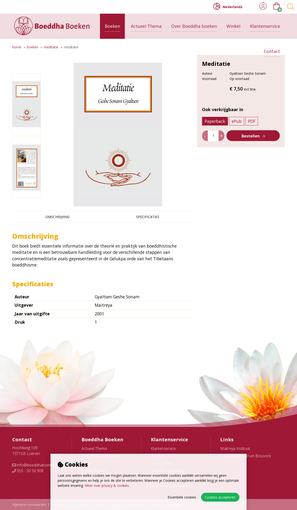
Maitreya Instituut (235, 448)
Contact (272, 51)
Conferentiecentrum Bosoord (245, 456)
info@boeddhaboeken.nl (35, 465)
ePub (237, 129)
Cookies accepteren (220, 497)
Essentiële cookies (182, 497)
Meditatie (51, 47)
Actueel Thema (146, 25)
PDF (252, 129)
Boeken (112, 25)
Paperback (215, 129)
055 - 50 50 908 (28, 470)
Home (16, 47)
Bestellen (251, 144)
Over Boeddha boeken (194, 25)
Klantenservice (265, 25)
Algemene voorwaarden (29, 504)
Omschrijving (57, 217)
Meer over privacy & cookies (107, 485)
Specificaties (147, 217)
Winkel (233, 25)
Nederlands (227, 6)
